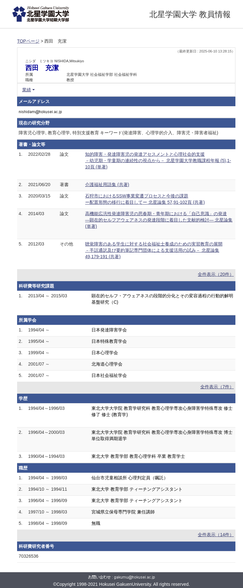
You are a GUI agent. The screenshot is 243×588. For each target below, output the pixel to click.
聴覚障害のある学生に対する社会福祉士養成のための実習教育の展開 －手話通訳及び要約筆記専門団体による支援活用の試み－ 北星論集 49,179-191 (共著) (153, 250)
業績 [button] (26, 89)
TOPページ (28, 41)
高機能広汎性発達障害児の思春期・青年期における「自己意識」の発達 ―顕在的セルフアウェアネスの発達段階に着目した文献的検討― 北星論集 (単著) (159, 220)
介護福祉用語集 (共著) (107, 184)
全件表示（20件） (216, 274)
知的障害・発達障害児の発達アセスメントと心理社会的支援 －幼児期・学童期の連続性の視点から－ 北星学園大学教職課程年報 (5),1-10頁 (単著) (158, 160)
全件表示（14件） (216, 534)
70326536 (28, 556)
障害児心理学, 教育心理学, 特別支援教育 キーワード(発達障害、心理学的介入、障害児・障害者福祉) (118, 132)
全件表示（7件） (217, 386)
